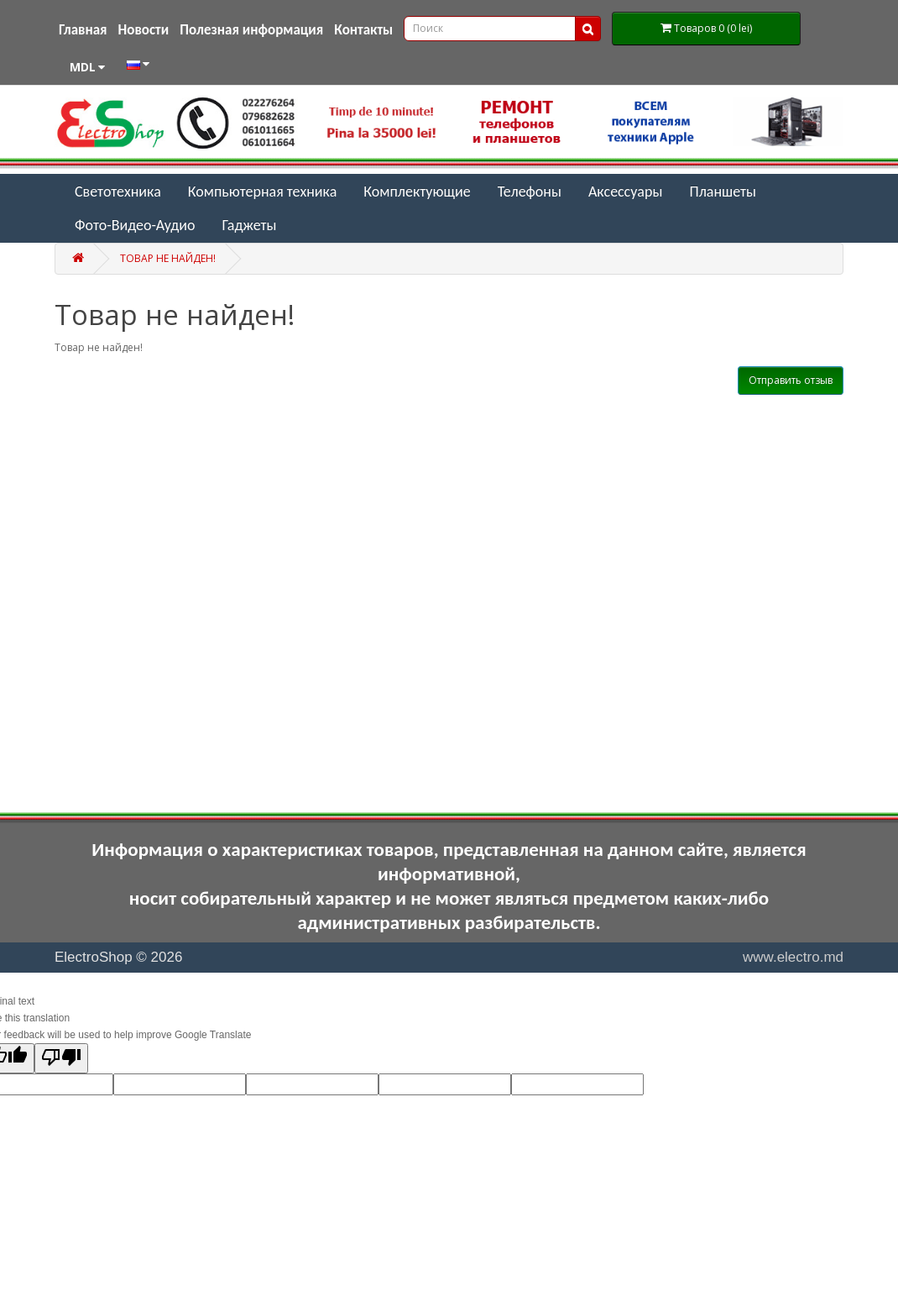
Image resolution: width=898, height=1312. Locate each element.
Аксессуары (625, 191)
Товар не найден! (168, 258)
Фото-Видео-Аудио (135, 225)
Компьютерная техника (262, 191)
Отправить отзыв (791, 380)
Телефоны (529, 191)
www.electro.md (793, 957)
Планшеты (722, 191)
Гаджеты (249, 225)
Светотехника (118, 191)
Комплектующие (416, 191)
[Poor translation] (61, 1058)
